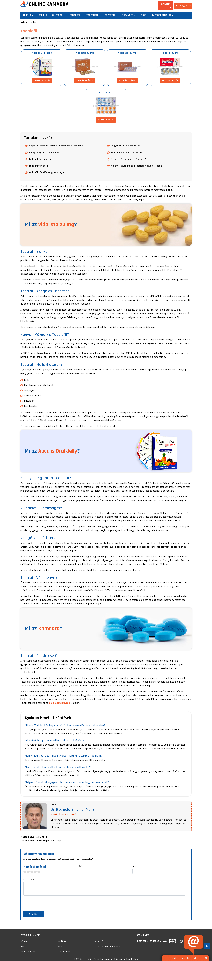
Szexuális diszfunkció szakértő (63, 810)
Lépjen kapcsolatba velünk (107, 943)
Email (135, 862)
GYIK (22, 943)
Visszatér (99, 938)
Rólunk (42, 11)
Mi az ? (51, 221)
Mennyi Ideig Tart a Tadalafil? (44, 149)
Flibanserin (128, 11)
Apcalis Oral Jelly (42, 49)
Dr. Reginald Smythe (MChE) (74, 806)
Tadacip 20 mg (170, 49)
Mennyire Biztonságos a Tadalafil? (128, 155)
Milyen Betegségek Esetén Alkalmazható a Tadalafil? (56, 142)
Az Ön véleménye (30, 875)
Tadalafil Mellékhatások (41, 155)
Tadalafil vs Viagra (38, 162)
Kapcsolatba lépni (163, 11)
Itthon (28, 11)
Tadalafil (75, 11)
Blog (143, 11)
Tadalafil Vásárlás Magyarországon (46, 169)
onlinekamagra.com (60, 699)
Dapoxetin (110, 11)
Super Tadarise (106, 89)
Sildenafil (58, 11)
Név (80, 862)
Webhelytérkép (27, 949)
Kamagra (49, 625)
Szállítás (62, 938)
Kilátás (42, 77)
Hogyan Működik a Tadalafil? (125, 142)
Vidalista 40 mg (127, 49)
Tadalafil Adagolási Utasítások (126, 149)
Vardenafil (92, 11)
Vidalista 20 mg (84, 49)
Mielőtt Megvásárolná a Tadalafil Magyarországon (136, 162)
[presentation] (44, 900)
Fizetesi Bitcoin (65, 949)
